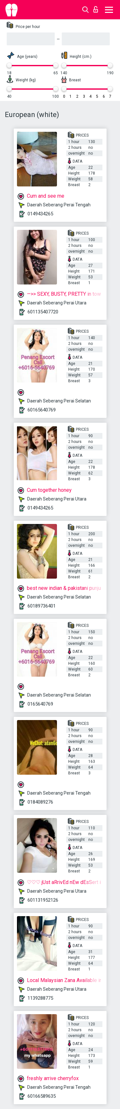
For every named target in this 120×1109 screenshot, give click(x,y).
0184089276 (40, 802)
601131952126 (43, 900)
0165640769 (40, 704)
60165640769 (42, 410)
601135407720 (43, 312)
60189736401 (42, 606)
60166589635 (42, 1096)
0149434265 (40, 214)
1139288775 (40, 998)
